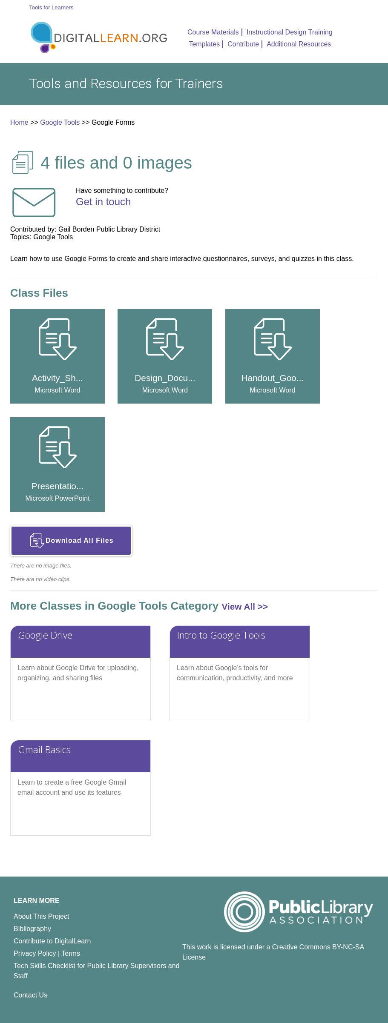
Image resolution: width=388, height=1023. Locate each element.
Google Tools (60, 122)
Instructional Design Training (290, 32)
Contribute (243, 44)
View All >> (245, 606)
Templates (204, 44)
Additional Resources (299, 44)
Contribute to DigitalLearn (52, 941)
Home (19, 122)
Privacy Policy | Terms (47, 953)
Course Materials (213, 32)
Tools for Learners (51, 7)
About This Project (41, 916)
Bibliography (32, 928)
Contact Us (30, 995)
